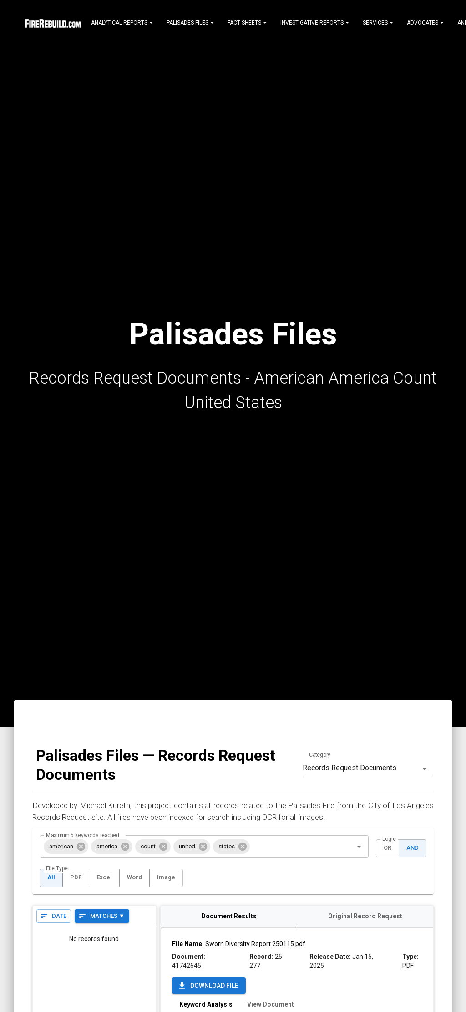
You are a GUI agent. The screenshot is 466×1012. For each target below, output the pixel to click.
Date (54, 916)
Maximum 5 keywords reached (82, 835)
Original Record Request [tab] (365, 916)
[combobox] (295, 846)
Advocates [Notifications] (425, 22)
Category (319, 755)
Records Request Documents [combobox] (349, 767)
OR (387, 848)
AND (412, 848)
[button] (66, 846)
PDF (76, 878)
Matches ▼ (102, 916)
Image (166, 878)
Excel (104, 878)
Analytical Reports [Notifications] (122, 22)
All (51, 878)
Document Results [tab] (229, 916)
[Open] (359, 846)
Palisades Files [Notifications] (190, 22)
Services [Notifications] (378, 22)
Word (134, 878)
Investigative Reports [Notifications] (315, 22)
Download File (209, 985)
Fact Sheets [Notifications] (247, 22)
